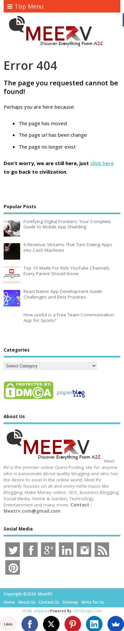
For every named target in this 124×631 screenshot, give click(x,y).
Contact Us (49, 602)
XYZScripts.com (88, 610)
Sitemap (70, 602)
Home (9, 602)
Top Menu (25, 6)
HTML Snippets (35, 610)
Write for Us (92, 602)
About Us (26, 602)
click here (102, 163)
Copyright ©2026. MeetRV (28, 594)
